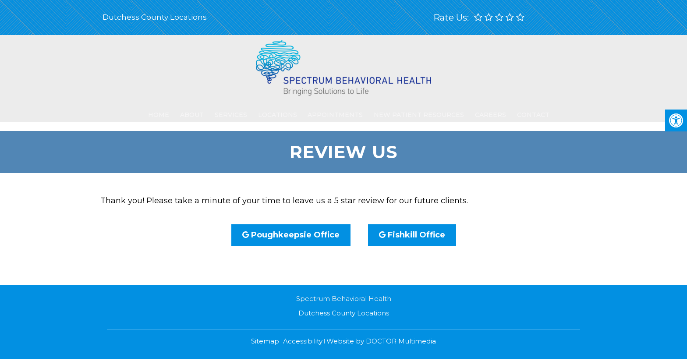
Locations (273, 110)
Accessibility (302, 341)
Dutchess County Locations (155, 17)
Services (228, 110)
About (192, 110)
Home (162, 110)
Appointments (329, 110)
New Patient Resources (410, 110)
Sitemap (265, 341)
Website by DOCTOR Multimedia (381, 341)
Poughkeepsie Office (291, 235)
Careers (480, 110)
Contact (519, 110)
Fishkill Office (412, 235)
